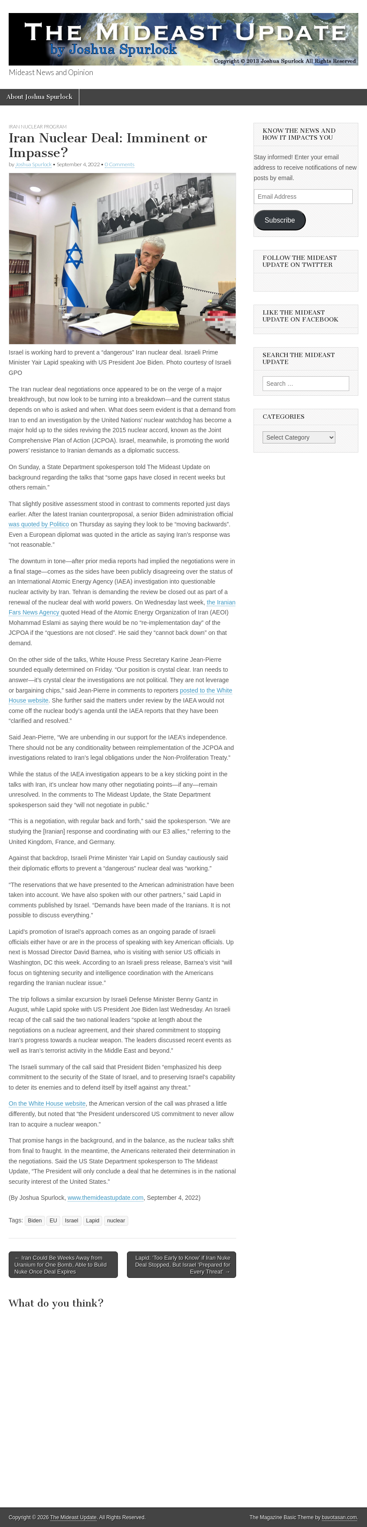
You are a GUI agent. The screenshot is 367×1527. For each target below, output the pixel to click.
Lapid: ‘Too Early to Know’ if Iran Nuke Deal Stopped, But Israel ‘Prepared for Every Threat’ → (183, 1264)
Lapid (93, 1221)
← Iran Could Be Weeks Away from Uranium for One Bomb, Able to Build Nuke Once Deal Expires (60, 1264)
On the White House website (47, 1103)
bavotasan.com (339, 1517)
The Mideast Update (73, 1517)
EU (53, 1221)
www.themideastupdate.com (105, 1197)
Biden (35, 1221)
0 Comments (119, 164)
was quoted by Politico (39, 524)
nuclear (116, 1221)
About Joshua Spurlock (39, 97)
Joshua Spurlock (33, 164)
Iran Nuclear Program (38, 126)
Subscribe (280, 220)
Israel (71, 1221)
